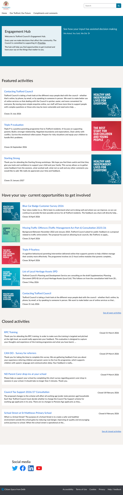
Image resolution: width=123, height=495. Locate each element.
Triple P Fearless (31, 249)
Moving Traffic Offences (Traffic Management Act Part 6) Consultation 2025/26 (64, 227)
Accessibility (68, 489)
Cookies (92, 489)
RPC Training (11, 332)
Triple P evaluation (14, 124)
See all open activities (112, 313)
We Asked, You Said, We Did (76, 33)
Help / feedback (114, 489)
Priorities (42, 43)
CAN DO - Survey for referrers (20, 353)
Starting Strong (12, 158)
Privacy (102, 489)
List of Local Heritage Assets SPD (39, 271)
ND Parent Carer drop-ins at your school (25, 373)
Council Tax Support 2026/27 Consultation (26, 391)
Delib (23, 489)
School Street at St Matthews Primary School (28, 412)
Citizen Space (10, 489)
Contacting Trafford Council (18, 91)
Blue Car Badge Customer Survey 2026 (43, 205)
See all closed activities (111, 431)
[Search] (118, 5)
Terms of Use (81, 489)
